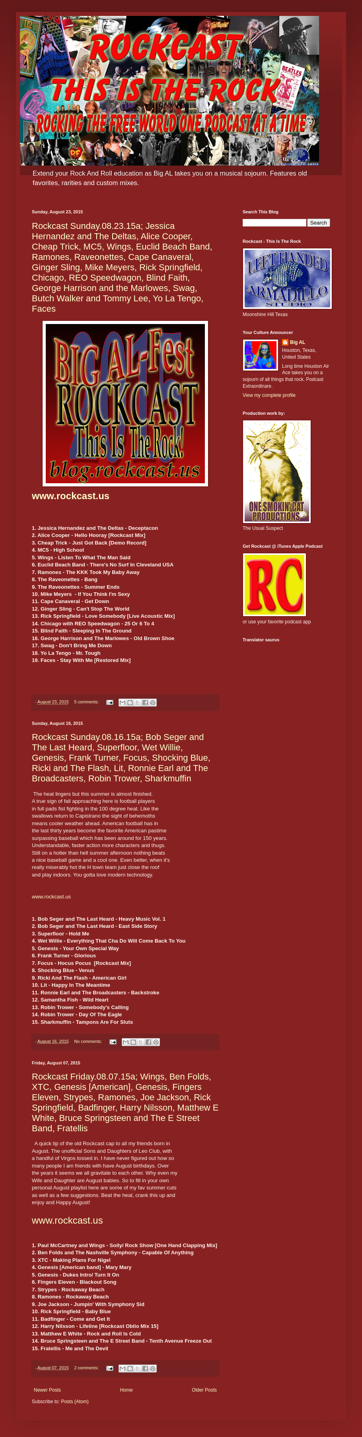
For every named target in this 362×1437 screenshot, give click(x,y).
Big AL (297, 342)
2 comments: (87, 1367)
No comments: (88, 1041)
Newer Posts (47, 1390)
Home (126, 1390)
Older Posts (204, 1390)
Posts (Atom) (74, 1401)
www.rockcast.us (70, 495)
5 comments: (87, 701)
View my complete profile (269, 395)
